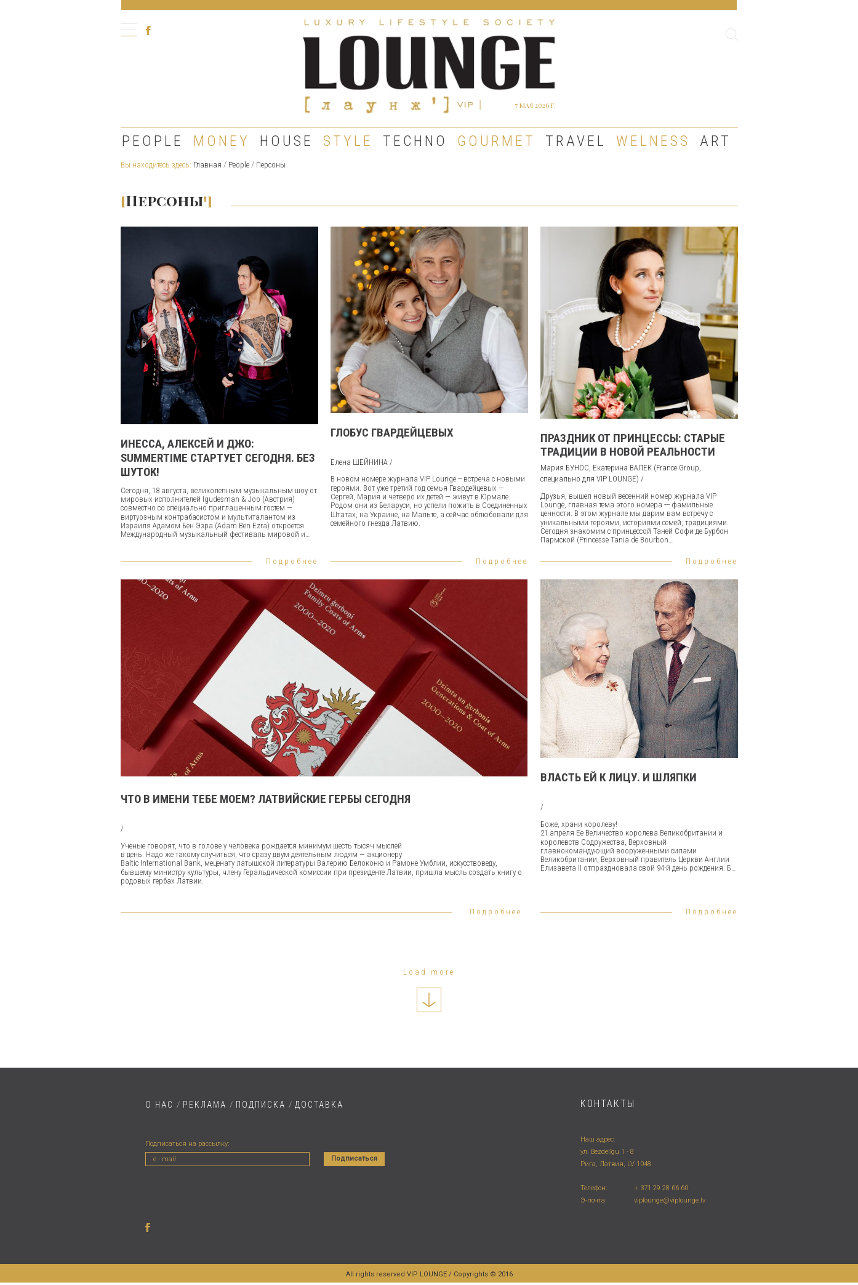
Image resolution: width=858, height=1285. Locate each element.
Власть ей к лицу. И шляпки (618, 777)
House (286, 141)
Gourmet (496, 141)
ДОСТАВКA (319, 1105)
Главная (207, 164)
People (152, 141)
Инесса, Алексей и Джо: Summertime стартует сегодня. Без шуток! (218, 458)
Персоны (271, 164)
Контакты (607, 1104)
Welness (653, 141)
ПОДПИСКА (261, 1105)
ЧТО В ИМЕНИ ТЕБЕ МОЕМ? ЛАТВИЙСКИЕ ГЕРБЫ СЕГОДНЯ (266, 799)
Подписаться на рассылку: (187, 1144)
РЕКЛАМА (205, 1105)
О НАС (159, 1105)
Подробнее (292, 561)
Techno (415, 141)
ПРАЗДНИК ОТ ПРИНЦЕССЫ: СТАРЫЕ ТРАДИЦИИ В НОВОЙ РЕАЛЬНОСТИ (632, 445)
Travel (575, 141)
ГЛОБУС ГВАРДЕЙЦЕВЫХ (392, 432)
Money (221, 141)
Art (715, 141)
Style (348, 141)
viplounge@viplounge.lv (669, 1200)
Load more (429, 972)
